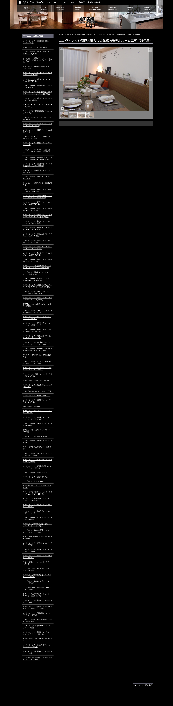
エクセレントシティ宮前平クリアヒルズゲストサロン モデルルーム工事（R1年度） (37, 286)
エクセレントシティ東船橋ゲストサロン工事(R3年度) (37, 144)
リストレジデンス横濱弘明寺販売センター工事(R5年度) (37, 67)
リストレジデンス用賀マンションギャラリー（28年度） (37, 537)
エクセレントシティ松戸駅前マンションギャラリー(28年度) (37, 461)
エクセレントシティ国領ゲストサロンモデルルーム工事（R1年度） (37, 235)
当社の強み (60, 8)
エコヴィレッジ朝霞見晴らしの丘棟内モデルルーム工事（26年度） (37, 659)
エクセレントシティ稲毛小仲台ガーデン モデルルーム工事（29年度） (36, 324)
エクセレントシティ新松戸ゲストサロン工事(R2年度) (37, 178)
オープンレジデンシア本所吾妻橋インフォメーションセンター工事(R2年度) (37, 197)
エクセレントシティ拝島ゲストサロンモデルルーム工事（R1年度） (37, 260)
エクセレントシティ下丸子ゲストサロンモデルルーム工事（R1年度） (37, 254)
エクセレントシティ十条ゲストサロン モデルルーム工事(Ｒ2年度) (37, 190)
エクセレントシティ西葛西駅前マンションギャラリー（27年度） (37, 646)
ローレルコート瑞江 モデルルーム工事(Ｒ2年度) (37, 184)
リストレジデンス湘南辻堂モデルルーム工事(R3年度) (37, 171)
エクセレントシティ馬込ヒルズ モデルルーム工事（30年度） (37, 318)
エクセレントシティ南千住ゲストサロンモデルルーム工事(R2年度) (37, 203)
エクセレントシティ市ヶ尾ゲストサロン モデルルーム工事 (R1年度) (36, 279)
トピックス (42, 8)
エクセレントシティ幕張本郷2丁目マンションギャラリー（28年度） (37, 467)
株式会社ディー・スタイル (32, 2)
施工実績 (95, 8)
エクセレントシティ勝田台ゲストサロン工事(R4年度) (37, 131)
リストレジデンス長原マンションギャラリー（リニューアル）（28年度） (37, 493)
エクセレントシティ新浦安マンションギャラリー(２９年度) (37, 401)
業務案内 (77, 8)
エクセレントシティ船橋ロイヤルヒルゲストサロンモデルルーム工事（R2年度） (37, 216)
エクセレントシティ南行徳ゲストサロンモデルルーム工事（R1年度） (37, 222)
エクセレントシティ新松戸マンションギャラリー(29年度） (37, 424)
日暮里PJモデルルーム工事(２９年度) (36, 380)
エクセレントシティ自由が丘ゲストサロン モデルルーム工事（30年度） (37, 311)
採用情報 (130, 8)
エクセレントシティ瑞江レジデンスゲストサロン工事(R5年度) (37, 80)
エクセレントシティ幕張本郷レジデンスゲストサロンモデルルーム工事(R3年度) (37, 159)
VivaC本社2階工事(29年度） (32, 406)
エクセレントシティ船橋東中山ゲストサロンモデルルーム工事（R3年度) (37, 165)
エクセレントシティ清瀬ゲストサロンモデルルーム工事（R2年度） (37, 209)
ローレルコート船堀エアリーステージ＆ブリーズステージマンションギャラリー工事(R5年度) (37, 60)
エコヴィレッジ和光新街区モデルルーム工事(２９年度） (37, 412)
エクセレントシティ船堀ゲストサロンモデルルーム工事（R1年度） (37, 241)
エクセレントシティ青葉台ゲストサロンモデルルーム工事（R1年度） (37, 229)
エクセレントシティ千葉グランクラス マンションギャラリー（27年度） (37, 633)
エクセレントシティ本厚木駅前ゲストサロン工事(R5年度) (37, 86)
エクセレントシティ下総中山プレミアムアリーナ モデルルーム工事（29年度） (37, 343)
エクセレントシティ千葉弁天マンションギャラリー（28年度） (37, 512)
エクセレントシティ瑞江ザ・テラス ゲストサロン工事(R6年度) (37, 53)
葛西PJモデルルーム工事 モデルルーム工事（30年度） (37, 305)
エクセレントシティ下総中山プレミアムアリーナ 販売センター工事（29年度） (37, 350)
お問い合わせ (147, 8)
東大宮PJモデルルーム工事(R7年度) (35, 47)
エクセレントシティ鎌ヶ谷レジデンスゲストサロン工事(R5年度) (37, 74)
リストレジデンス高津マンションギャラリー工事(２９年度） (37, 375)
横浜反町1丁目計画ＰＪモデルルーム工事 (37, 391)
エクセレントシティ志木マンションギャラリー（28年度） (37, 557)
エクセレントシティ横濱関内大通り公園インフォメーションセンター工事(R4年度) (37, 93)
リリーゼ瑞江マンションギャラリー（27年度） (37, 639)
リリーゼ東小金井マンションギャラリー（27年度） (36, 563)
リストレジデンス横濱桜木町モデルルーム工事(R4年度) (37, 112)
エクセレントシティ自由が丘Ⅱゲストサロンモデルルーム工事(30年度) (37, 292)
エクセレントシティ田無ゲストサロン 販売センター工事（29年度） (37, 337)
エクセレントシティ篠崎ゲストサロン (36, 396)
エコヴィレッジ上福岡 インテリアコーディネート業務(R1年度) (37, 273)
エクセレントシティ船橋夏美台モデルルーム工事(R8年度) (37, 42)
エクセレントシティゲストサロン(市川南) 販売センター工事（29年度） (37, 369)
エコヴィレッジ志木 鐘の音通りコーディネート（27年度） (37, 569)
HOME (25, 8)
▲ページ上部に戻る (143, 685)
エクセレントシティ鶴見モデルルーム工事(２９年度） (37, 386)
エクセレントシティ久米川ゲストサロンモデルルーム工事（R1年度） (37, 248)
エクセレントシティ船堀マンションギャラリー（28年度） (37, 544)
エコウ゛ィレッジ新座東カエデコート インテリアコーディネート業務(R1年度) (37, 267)
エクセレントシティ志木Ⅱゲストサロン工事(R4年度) (37, 118)
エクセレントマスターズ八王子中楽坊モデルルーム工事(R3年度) (37, 137)
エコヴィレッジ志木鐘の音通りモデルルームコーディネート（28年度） (37, 525)
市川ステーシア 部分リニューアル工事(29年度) (37, 356)
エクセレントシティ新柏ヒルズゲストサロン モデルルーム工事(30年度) (37, 299)
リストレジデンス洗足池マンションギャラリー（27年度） (37, 652)
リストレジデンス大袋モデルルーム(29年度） (37, 448)
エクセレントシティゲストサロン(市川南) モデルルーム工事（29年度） (37, 362)
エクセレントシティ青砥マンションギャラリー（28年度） (37, 506)
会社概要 (112, 8)
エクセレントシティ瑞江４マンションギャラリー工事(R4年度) (37, 99)
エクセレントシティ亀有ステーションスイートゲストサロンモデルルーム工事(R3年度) (37, 151)
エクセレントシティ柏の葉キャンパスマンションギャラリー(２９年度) (37, 418)
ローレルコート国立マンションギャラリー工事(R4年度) (37, 105)
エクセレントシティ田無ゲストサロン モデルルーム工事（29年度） (37, 331)
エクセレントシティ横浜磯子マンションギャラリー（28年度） (37, 550)
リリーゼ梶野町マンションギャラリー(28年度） (37, 487)
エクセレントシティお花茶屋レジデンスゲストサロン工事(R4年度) (37, 125)
